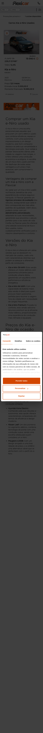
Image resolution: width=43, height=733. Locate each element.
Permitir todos (21, 381)
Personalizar (21, 388)
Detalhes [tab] (18, 341)
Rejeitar (21, 396)
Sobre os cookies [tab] (33, 341)
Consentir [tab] (7, 341)
